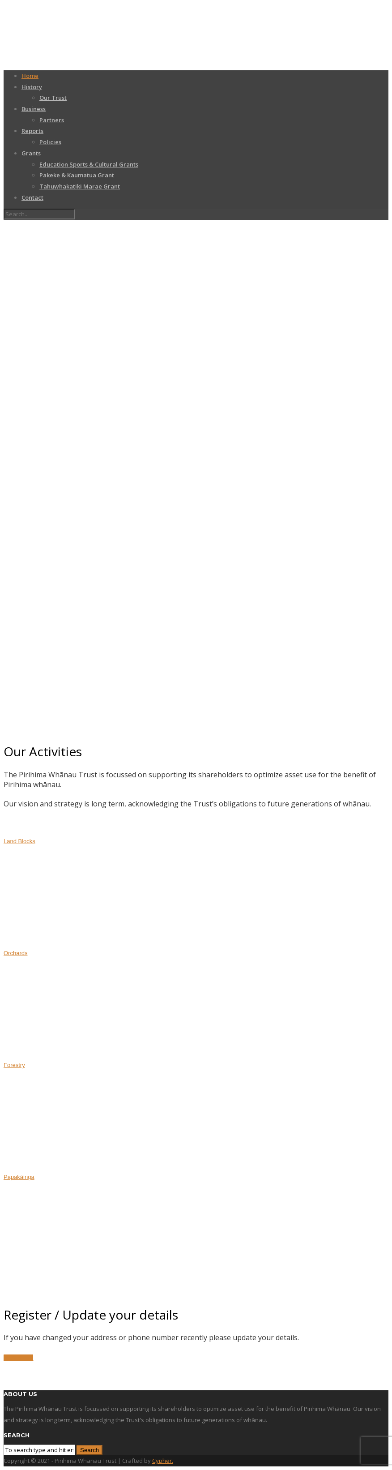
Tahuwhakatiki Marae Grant (79, 186)
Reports (32, 131)
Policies (50, 142)
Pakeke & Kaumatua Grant (76, 175)
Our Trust (53, 98)
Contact (32, 197)
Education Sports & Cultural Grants (88, 164)
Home (29, 76)
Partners (51, 120)
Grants (31, 153)
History (31, 87)
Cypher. (162, 1461)
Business (33, 109)
